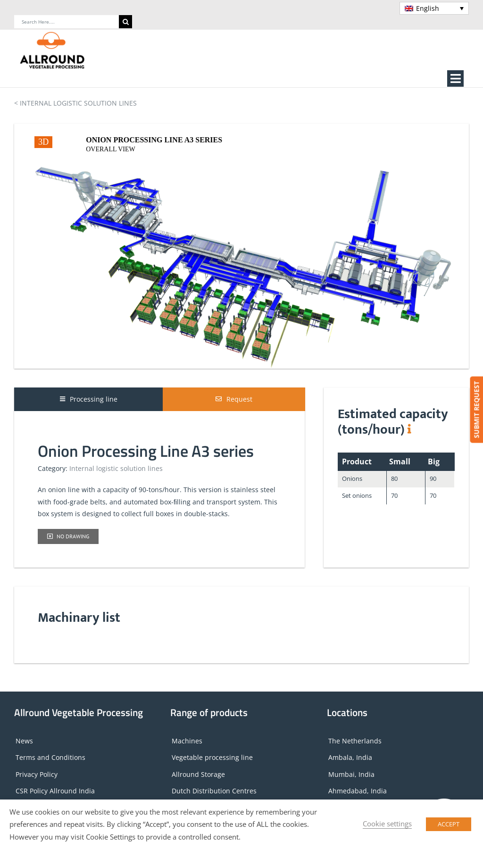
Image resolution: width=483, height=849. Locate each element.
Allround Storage (198, 774)
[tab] (88, 399)
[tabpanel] (159, 486)
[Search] (125, 21)
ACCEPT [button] (448, 824)
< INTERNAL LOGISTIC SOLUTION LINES (75, 103)
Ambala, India (350, 757)
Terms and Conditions (50, 757)
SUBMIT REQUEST (476, 409)
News (24, 740)
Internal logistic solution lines (116, 468)
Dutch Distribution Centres (214, 790)
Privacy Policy (37, 774)
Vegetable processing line (212, 757)
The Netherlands (355, 740)
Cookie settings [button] (387, 823)
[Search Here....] (66, 21)
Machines (187, 740)
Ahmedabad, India (357, 790)
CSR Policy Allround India (55, 790)
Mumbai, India (351, 774)
